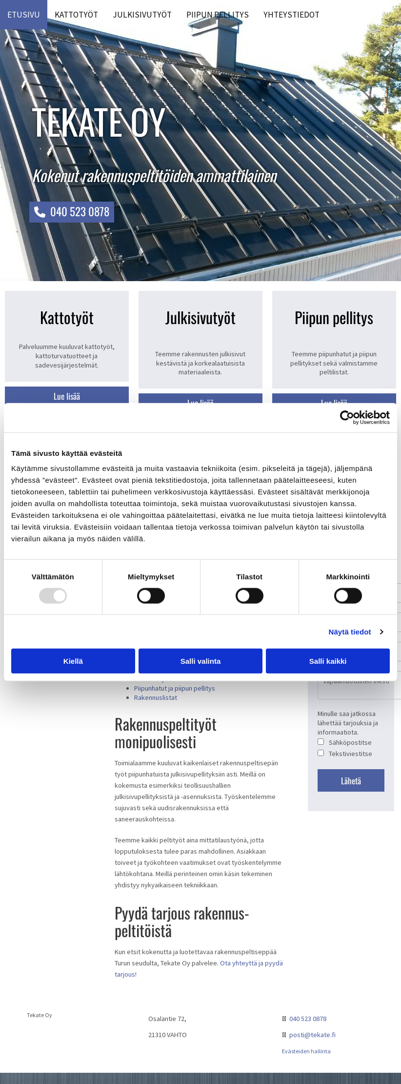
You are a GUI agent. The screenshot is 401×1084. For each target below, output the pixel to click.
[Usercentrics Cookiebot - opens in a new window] (347, 417)
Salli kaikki (328, 661)
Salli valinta (200, 661)
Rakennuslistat (155, 697)
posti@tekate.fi (312, 1034)
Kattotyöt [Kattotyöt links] (76, 14)
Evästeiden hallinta (306, 1051)
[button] (71, 212)
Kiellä (73, 661)
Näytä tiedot (350, 631)
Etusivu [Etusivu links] (23, 14)
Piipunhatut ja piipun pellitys (174, 688)
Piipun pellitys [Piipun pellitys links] (217, 14)
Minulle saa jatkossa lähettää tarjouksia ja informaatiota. (348, 722)
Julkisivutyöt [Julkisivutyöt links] (142, 14)
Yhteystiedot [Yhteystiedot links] (291, 14)
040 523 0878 (307, 1018)
